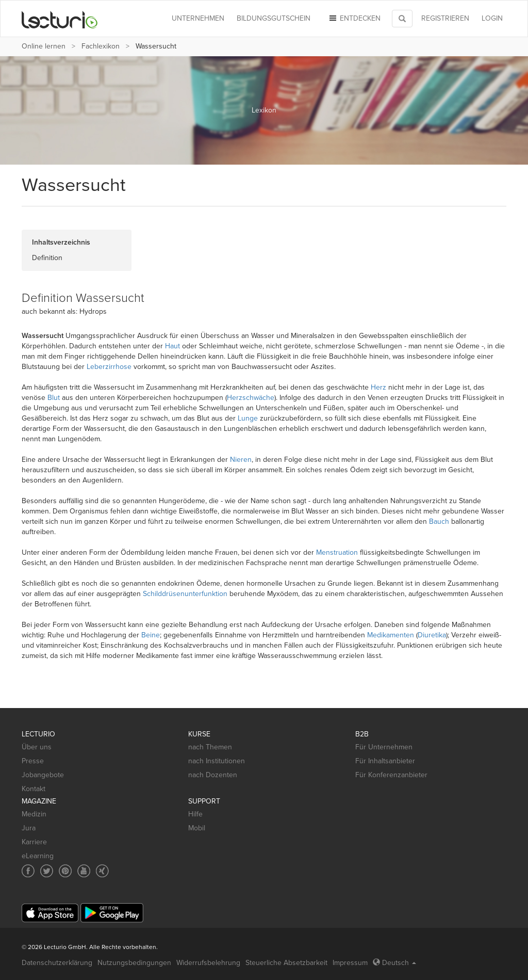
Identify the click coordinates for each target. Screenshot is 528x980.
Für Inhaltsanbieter (385, 761)
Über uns (37, 747)
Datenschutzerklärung (57, 962)
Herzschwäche (250, 397)
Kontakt (33, 788)
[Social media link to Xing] (102, 870)
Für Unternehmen (383, 747)
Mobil (196, 828)
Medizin (34, 814)
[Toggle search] (402, 18)
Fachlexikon (100, 46)
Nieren (241, 459)
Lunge (248, 418)
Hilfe (195, 814)
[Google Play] (111, 912)
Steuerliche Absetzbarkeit (286, 962)
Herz (378, 387)
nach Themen (210, 747)
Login (492, 18)
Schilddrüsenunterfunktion (185, 593)
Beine (150, 635)
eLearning (38, 856)
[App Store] (50, 913)
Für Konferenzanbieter (391, 774)
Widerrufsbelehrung (208, 962)
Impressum (350, 962)
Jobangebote (43, 774)
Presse (33, 761)
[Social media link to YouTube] (83, 870)
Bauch (439, 521)
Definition (47, 257)
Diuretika (432, 635)
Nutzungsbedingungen (134, 962)
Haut (172, 346)
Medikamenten (390, 635)
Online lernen (43, 46)
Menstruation (337, 552)
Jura (29, 828)
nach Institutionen (216, 761)
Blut (53, 397)
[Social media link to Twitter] (46, 870)
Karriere (34, 842)
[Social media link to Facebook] (28, 870)
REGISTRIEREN (445, 18)
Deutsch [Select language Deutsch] (394, 962)
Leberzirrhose (109, 366)
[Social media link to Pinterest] (65, 870)
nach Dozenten (212, 774)
